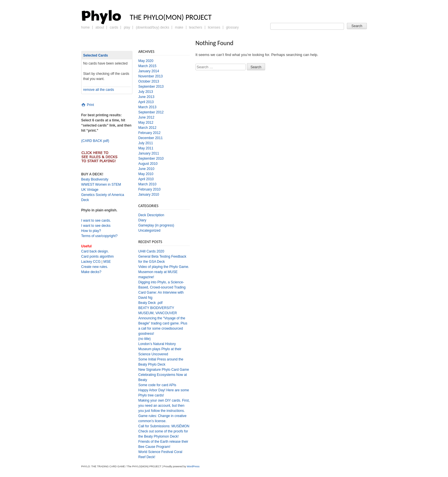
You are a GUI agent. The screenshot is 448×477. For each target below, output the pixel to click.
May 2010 (145, 174)
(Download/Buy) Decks (152, 27)
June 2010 (146, 169)
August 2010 (147, 164)
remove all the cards (98, 90)
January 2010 (148, 195)
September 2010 (151, 159)
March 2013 (147, 107)
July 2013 (145, 92)
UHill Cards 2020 (151, 251)
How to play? (91, 231)
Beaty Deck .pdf (150, 303)
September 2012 (151, 112)
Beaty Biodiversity (94, 179)
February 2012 (149, 133)
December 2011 (150, 138)
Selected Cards (95, 55)
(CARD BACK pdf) (95, 141)
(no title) (144, 339)
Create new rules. (94, 267)
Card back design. (95, 251)
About (99, 27)
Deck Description (151, 215)
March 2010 (147, 184)
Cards (114, 27)
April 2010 (146, 179)
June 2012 (146, 117)
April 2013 (146, 102)
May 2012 (145, 123)
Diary (142, 220)
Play (127, 27)
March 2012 (147, 128)
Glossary (232, 27)
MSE (107, 262)
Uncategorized (149, 231)
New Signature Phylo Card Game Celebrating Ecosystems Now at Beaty (163, 375)
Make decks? (91, 272)
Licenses (214, 27)
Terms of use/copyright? (99, 236)
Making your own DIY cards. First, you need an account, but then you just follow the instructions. (164, 405)
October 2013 (148, 81)
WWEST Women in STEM (101, 185)
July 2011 (145, 143)
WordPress (193, 466)
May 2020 (145, 61)
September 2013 (151, 87)
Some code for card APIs (157, 385)
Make (179, 27)
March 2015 (147, 66)
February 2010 (149, 189)
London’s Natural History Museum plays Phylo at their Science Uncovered (159, 349)
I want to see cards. (96, 221)
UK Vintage (90, 190)
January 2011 (148, 153)
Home (85, 27)
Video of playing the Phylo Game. (163, 267)
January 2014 (148, 71)
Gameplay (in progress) (156, 225)
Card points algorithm (97, 256)
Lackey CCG (91, 262)
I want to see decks (96, 226)
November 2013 (150, 76)
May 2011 (145, 148)
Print (87, 105)
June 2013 (146, 97)
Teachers (195, 27)
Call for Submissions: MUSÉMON (163, 426)
